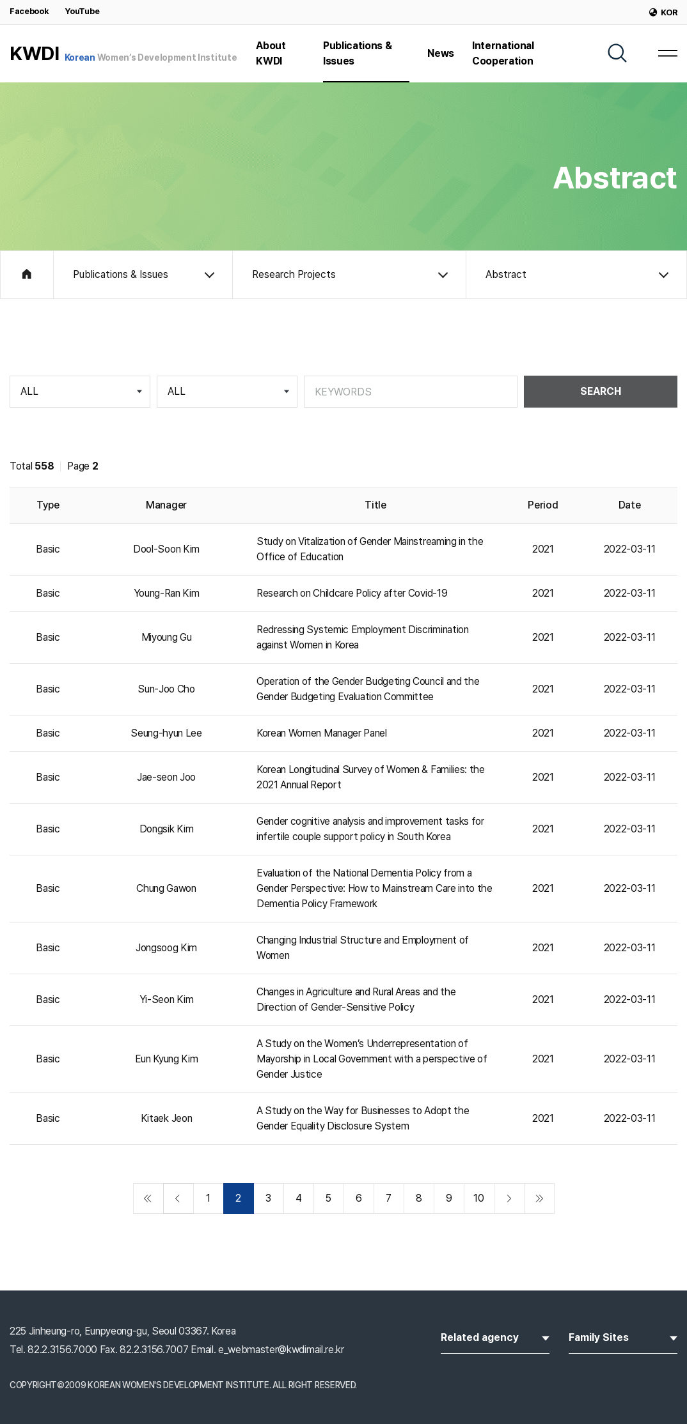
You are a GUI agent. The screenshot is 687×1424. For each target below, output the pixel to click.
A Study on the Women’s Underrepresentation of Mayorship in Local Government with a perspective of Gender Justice (372, 1058)
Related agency (495, 1336)
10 (478, 1198)
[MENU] (667, 53)
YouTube (82, 11)
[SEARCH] (617, 53)
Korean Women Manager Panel (322, 733)
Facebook (29, 11)
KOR (663, 12)
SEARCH (600, 391)
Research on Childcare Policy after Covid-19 (352, 593)
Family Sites (623, 1336)
